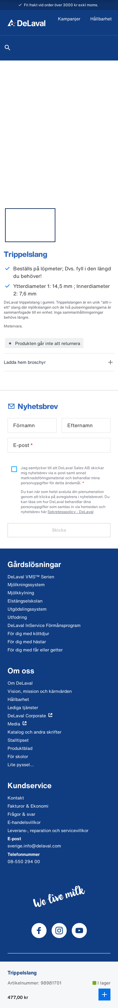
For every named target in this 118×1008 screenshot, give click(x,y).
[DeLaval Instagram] (59, 930)
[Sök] (7, 47)
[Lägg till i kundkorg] (104, 994)
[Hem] (26, 22)
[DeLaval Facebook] (39, 930)
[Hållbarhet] (101, 23)
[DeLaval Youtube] (79, 930)
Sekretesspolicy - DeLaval (70, 511)
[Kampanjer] (69, 23)
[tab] (30, 225)
